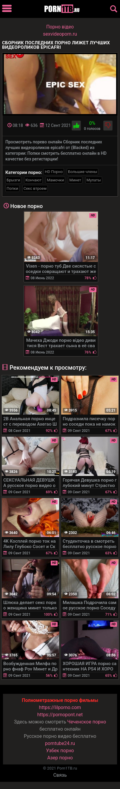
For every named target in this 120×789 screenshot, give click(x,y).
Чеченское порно (86, 722)
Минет (75, 180)
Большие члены (82, 171)
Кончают (33, 180)
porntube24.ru (60, 743)
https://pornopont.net (60, 714)
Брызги (13, 180)
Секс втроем (35, 188)
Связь (60, 775)
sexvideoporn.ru (60, 34)
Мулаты (94, 180)
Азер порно (60, 758)
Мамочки (55, 180)
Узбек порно (60, 750)
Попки (12, 188)
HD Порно (54, 171)
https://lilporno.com (60, 707)
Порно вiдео (60, 27)
